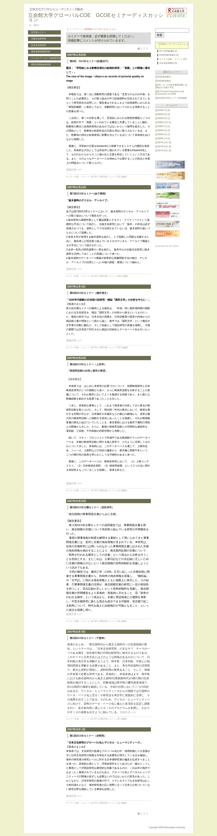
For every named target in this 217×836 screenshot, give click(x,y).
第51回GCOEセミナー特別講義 (172, 98)
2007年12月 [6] (164, 142)
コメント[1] (114, 490)
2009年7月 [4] (163, 110)
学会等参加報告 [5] (168, 63)
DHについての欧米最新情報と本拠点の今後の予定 (172, 86)
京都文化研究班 (38, 38)
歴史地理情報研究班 (40, 51)
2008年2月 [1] (163, 134)
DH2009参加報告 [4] (168, 55)
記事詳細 (103, 176)
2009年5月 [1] (163, 118)
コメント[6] (114, 621)
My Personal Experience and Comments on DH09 (170, 92)
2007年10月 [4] (164, 150)
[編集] (124, 176)
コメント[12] (115, 347)
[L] (30, 25)
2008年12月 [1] (164, 122)
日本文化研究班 (38, 45)
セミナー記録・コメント (77, 176)
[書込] (36, 25)
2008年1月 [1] (163, 138)
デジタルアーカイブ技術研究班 (46, 58)
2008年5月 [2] (163, 130)
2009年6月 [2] (163, 114)
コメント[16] (115, 276)
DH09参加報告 (164, 77)
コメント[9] (114, 176)
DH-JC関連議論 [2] (168, 51)
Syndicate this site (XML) (167, 246)
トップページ (76, 29)
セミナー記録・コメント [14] (172, 59)
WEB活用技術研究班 (41, 64)
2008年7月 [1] (163, 126)
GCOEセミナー (38, 32)
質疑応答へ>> (74, 169)
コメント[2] (114, 719)
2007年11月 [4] (164, 146)
